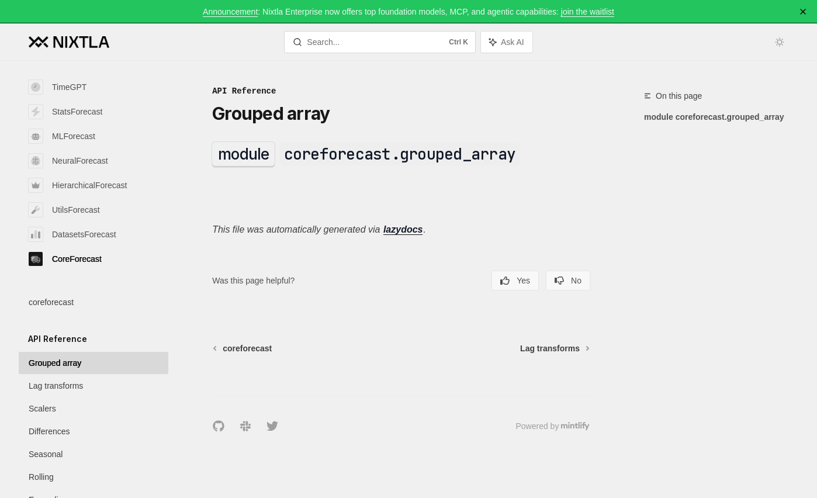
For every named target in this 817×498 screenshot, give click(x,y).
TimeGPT (57, 87)
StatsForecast (65, 112)
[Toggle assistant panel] (506, 42)
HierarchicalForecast (78, 185)
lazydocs (403, 229)
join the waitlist (587, 11)
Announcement (230, 11)
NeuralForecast (68, 161)
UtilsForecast (64, 210)
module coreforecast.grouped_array (714, 117)
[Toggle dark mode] (779, 42)
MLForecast (62, 136)
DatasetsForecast (72, 234)
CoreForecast (65, 259)
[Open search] (380, 42)
